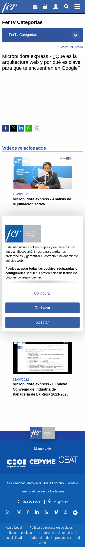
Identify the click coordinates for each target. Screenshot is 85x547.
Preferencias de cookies (56, 533)
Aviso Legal (14, 527)
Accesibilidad (12, 538)
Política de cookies (18, 533)
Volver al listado (70, 47)
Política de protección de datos (51, 527)
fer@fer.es (58, 502)
